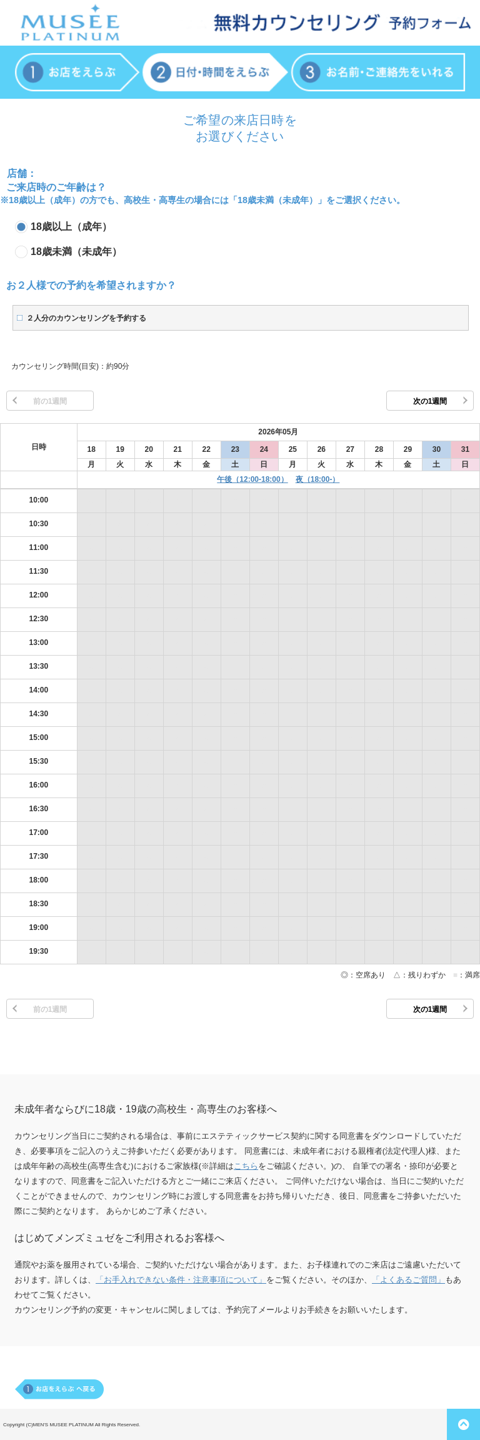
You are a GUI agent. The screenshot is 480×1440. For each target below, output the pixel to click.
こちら (246, 1166)
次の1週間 (430, 401)
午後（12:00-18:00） (252, 479)
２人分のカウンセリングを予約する (86, 318)
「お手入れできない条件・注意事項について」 (181, 1279)
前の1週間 (50, 401)
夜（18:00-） (318, 479)
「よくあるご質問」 (408, 1279)
